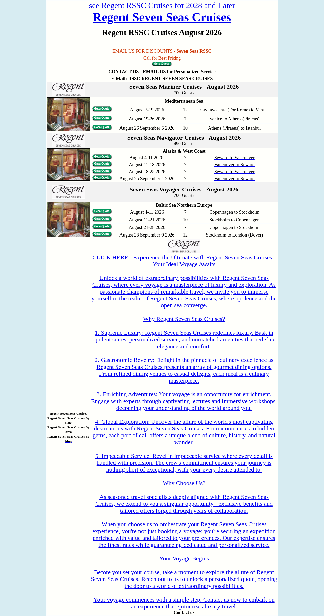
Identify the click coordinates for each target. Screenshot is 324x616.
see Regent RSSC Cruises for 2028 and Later (162, 5)
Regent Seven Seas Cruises (162, 17)
